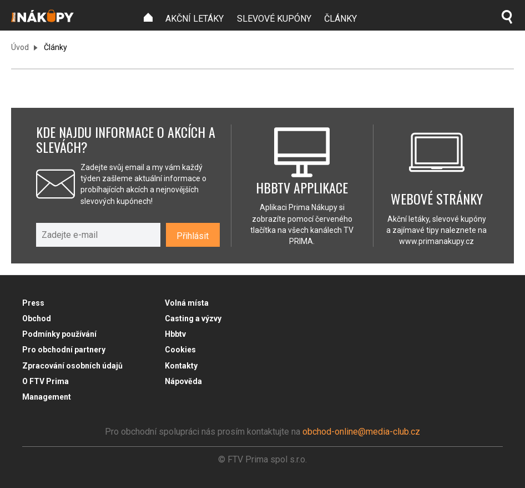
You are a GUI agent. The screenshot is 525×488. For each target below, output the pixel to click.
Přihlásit (192, 236)
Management (46, 396)
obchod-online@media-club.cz (361, 431)
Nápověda (183, 381)
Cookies (180, 349)
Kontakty (181, 365)
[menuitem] (148, 17)
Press (33, 302)
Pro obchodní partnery (63, 349)
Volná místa (187, 302)
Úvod (20, 47)
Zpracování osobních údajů (72, 365)
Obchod (36, 318)
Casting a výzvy (193, 318)
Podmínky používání (59, 334)
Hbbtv (175, 334)
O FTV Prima (45, 381)
